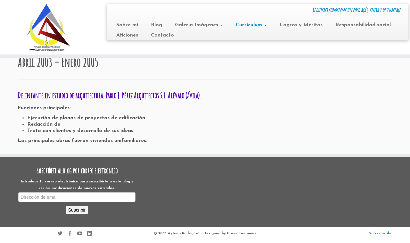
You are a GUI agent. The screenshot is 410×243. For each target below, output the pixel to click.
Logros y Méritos (301, 25)
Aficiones (127, 35)
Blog (156, 25)
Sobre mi (127, 25)
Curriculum (251, 25)
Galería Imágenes (199, 25)
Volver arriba (380, 233)
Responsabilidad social (363, 25)
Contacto (162, 35)
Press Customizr (241, 233)
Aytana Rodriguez (184, 233)
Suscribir (77, 210)
